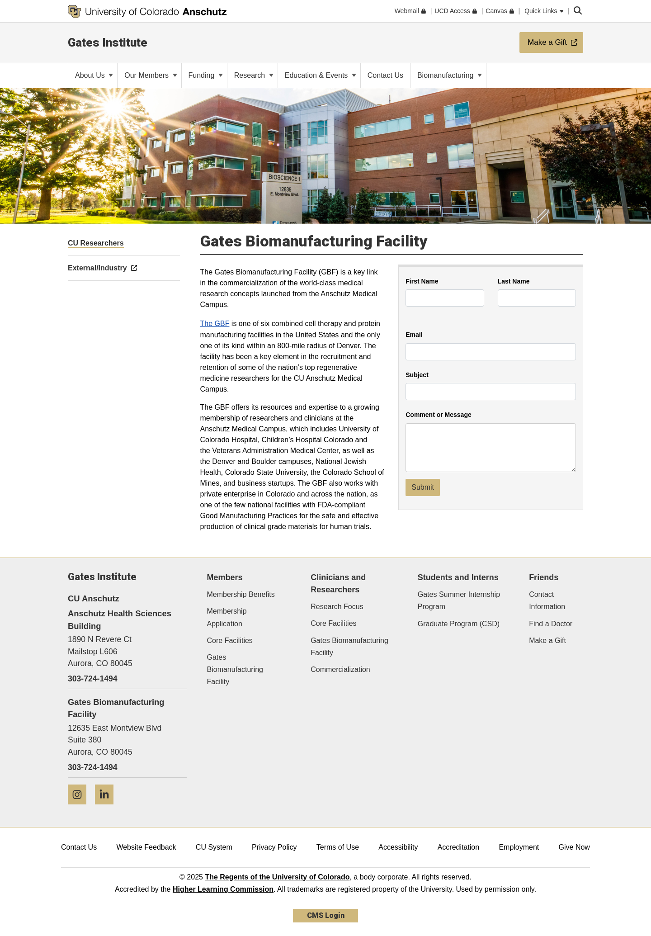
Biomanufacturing (449, 75)
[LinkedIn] (107, 808)
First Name (422, 281)
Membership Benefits (241, 594)
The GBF (215, 323)
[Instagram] (80, 808)
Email (414, 334)
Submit (422, 487)
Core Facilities (230, 640)
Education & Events (320, 75)
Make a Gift (547, 640)
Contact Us (79, 847)
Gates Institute (107, 42)
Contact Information (547, 600)
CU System (214, 847)
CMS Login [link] (325, 915)
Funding (206, 75)
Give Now (574, 847)
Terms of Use (337, 847)
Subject (417, 375)
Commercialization (340, 669)
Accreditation (459, 847)
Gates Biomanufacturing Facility (235, 669)
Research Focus (337, 606)
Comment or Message (438, 414)
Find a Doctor (550, 624)
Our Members (150, 75)
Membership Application (227, 617)
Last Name (514, 281)
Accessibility (398, 847)
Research (254, 75)
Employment (519, 847)
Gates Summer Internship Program (459, 600)
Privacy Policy (274, 847)
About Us (94, 75)
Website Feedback (146, 847)
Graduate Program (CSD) (459, 624)
